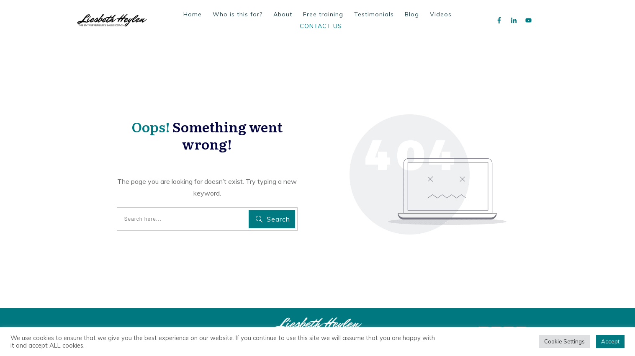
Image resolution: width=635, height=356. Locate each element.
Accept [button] (610, 341)
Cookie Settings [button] (564, 341)
